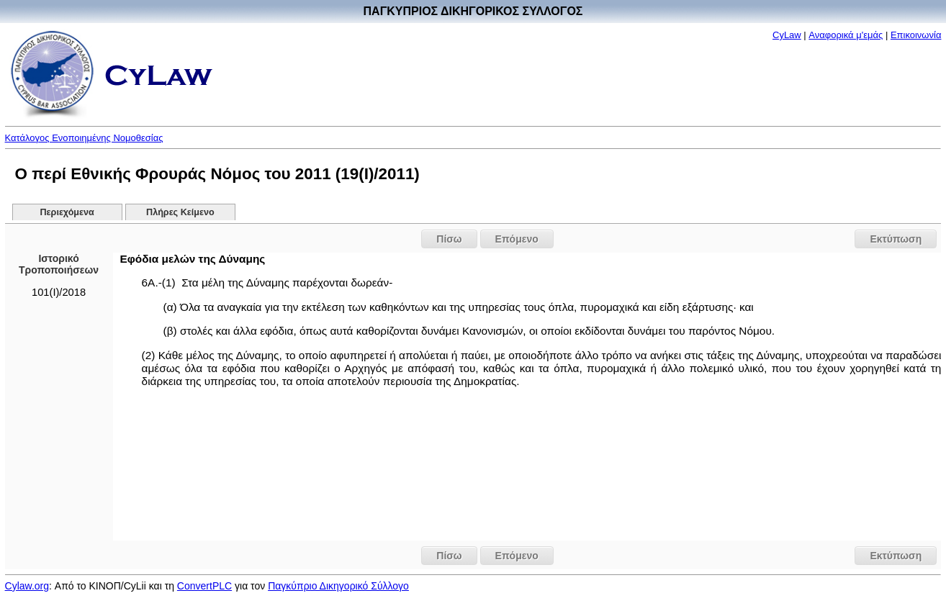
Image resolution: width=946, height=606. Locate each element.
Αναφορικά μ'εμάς (845, 35)
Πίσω (448, 239)
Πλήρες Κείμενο (180, 212)
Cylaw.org (27, 586)
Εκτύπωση (896, 239)
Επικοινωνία (916, 35)
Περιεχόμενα (67, 212)
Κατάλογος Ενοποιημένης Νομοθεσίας (84, 137)
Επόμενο (517, 239)
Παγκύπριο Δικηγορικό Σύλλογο (338, 586)
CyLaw (786, 35)
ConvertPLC (204, 586)
